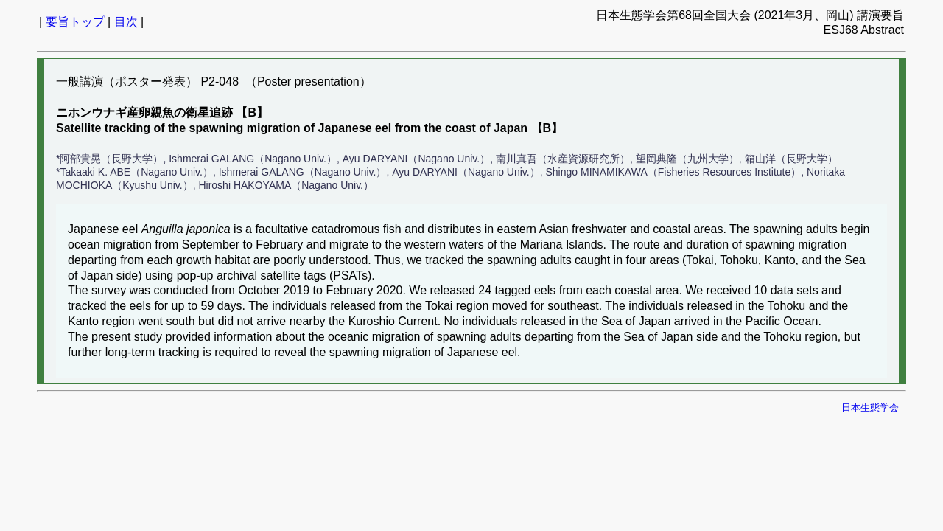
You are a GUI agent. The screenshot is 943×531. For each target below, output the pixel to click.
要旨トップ (75, 21)
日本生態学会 (870, 407)
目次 (126, 21)
